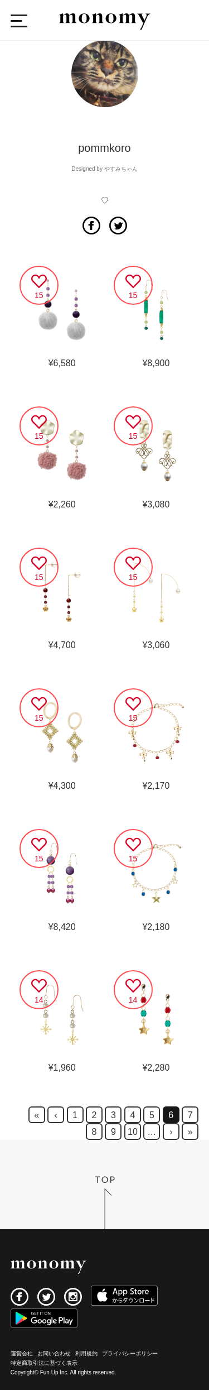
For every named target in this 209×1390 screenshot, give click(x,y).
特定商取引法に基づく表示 (44, 1363)
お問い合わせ (54, 1353)
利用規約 (86, 1353)
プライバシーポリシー (130, 1353)
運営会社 (22, 1353)
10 (133, 1132)
